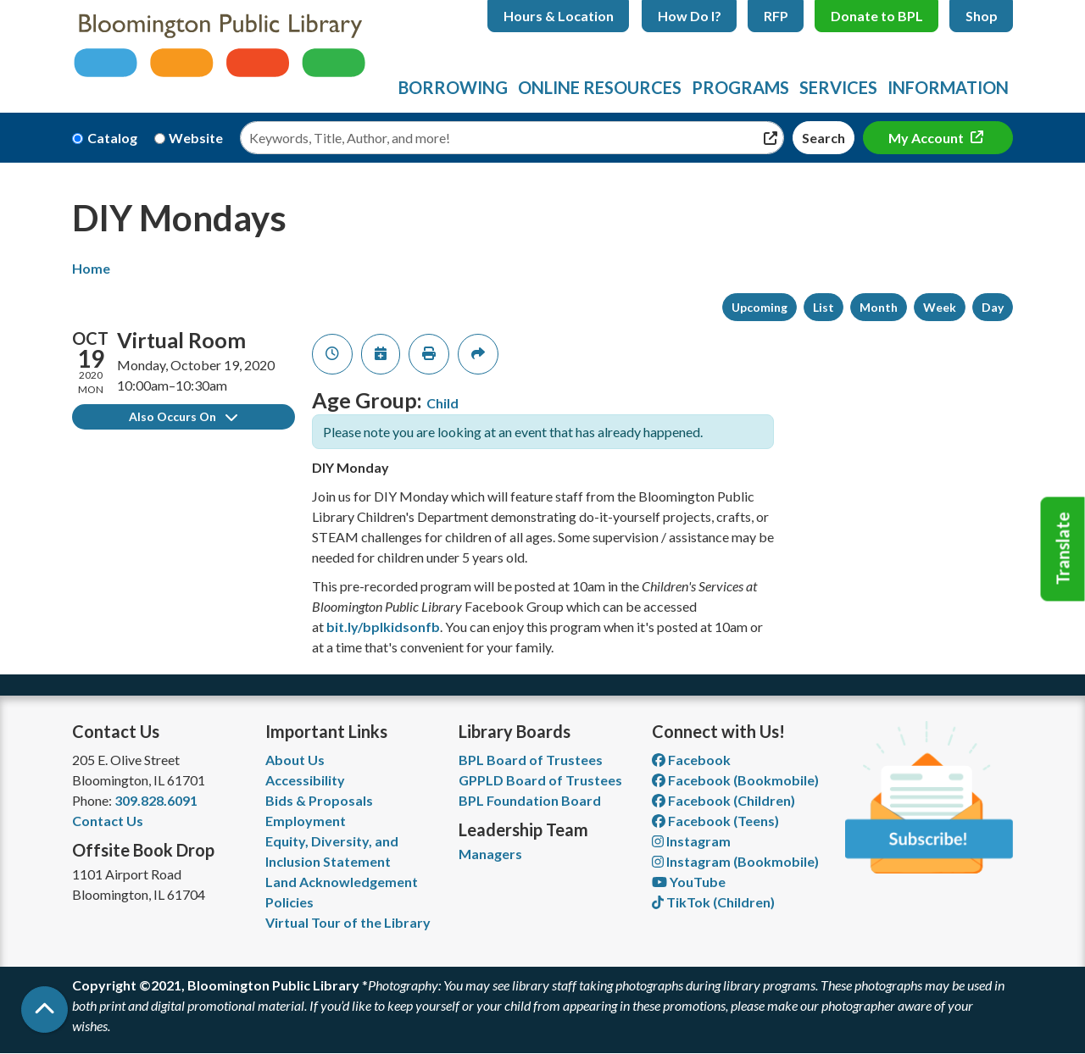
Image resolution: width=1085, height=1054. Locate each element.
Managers (490, 854)
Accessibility (305, 780)
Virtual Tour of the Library (348, 922)
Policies (289, 902)
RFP (776, 16)
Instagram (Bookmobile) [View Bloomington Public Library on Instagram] (735, 861)
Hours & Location (559, 16)
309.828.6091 (156, 800)
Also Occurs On (183, 416)
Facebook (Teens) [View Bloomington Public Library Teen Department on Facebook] (715, 821)
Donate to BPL (877, 16)
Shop (981, 16)
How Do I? (689, 16)
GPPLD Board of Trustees (540, 780)
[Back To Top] (44, 1009)
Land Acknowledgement (341, 882)
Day (993, 307)
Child (442, 403)
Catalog (112, 138)
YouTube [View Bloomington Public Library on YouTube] (689, 882)
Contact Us (107, 821)
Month (879, 307)
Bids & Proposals (319, 800)
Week (939, 307)
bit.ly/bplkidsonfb (383, 627)
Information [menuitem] (948, 87)
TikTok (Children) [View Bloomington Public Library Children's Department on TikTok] (713, 902)
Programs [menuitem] (740, 87)
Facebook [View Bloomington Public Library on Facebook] (691, 760)
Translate (1063, 549)
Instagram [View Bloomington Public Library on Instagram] (691, 841)
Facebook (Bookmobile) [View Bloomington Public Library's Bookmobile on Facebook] (735, 780)
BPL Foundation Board (530, 800)
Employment (305, 821)
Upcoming (759, 307)
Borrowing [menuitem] (453, 87)
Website (196, 138)
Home (91, 268)
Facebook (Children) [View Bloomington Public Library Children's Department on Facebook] (723, 800)
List (823, 307)
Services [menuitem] (838, 87)
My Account (927, 138)
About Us (295, 760)
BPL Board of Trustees (531, 760)
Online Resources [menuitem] (600, 87)
